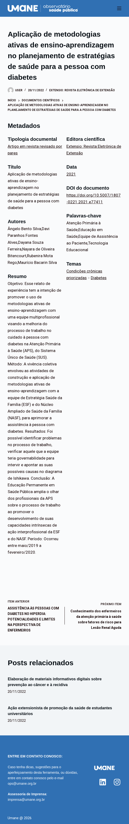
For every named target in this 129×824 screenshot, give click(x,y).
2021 (71, 174)
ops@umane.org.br (22, 783)
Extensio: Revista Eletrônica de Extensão (82, 90)
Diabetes (99, 277)
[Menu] (119, 8)
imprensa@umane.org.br (26, 799)
